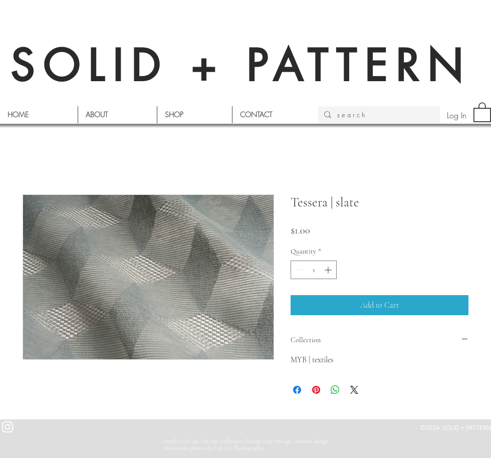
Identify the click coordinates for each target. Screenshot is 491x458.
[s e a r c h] (378, 114)
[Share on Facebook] (297, 390)
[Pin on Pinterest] (316, 390)
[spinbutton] (314, 270)
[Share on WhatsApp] (335, 390)
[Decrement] (298, 270)
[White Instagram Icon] (7, 426)
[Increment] (329, 270)
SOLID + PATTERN (240, 66)
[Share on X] (354, 390)
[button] (482, 111)
